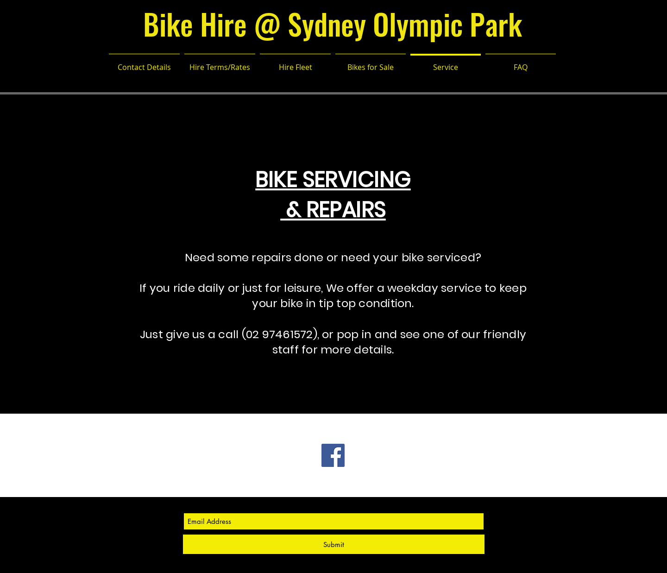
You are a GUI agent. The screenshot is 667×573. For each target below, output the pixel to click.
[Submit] (334, 544)
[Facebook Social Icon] (333, 455)
